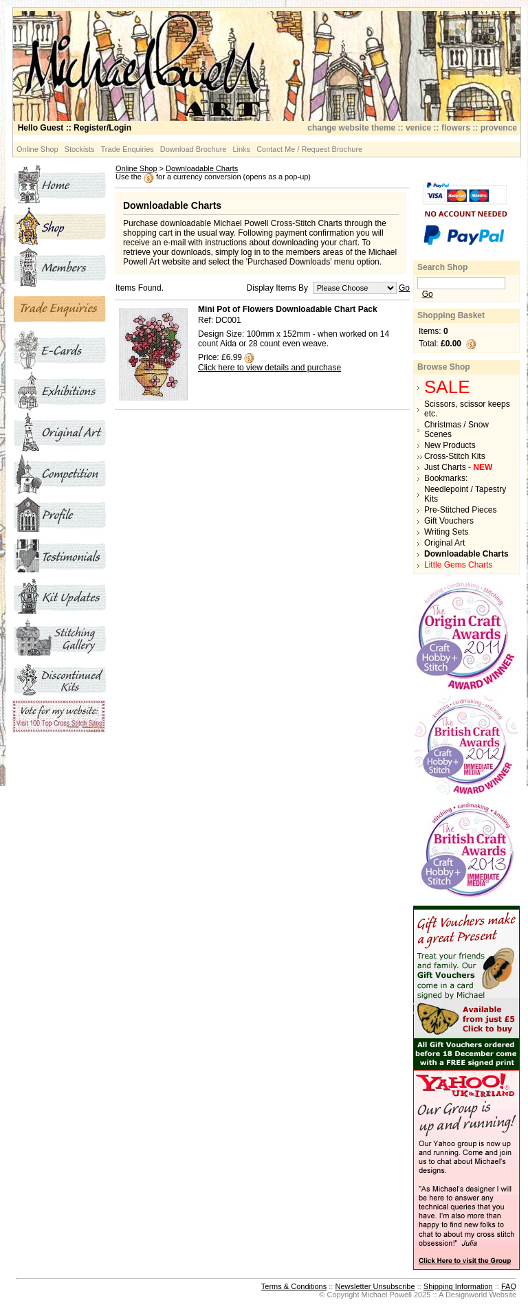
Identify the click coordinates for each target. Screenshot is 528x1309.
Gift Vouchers (449, 521)
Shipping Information (458, 1286)
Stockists (80, 149)
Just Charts (458, 467)
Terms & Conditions (294, 1286)
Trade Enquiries (127, 149)
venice (418, 128)
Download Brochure (193, 149)
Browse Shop (443, 367)
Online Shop (37, 149)
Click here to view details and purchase (269, 367)
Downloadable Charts (202, 168)
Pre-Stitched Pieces (460, 510)
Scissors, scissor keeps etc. (467, 408)
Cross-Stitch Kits (454, 456)
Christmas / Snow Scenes (456, 429)
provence (499, 128)
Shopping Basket (451, 315)
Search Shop (442, 267)
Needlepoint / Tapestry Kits (465, 494)
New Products (450, 445)
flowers (455, 128)
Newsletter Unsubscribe (375, 1286)
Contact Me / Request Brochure (309, 149)
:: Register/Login (74, 128)
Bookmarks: (446, 478)
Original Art (444, 543)
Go (404, 288)
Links (241, 149)
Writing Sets (446, 532)
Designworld (466, 1294)
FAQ (508, 1286)
